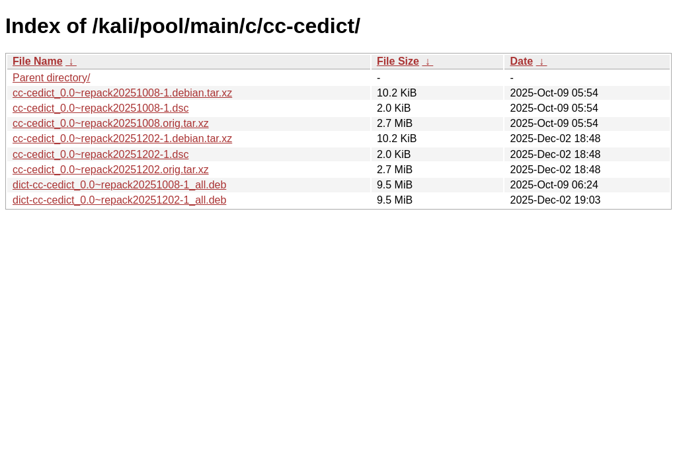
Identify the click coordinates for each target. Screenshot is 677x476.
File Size (398, 61)
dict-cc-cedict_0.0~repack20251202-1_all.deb (119, 200)
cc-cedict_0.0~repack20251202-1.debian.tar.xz (122, 138)
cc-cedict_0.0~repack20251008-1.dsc (100, 108)
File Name (38, 61)
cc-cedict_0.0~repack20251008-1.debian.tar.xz (122, 93)
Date (521, 61)
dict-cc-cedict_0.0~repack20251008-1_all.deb (119, 184)
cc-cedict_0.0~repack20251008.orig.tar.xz (111, 123)
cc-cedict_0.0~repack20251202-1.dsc (100, 154)
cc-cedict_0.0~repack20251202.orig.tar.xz (111, 169)
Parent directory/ (51, 77)
